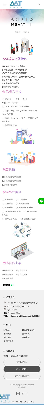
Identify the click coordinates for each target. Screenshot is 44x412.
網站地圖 (9, 341)
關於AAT (17, 32)
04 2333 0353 (14, 313)
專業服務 (26, 32)
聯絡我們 (26, 337)
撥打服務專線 (22, 362)
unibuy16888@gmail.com (18, 306)
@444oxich (12, 310)
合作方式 (26, 334)
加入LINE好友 (22, 369)
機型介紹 (7, 337)
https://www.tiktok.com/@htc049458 (25, 316)
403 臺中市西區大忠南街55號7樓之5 (22, 303)
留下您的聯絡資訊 (22, 376)
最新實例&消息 (28, 330)
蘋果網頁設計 (22, 387)
